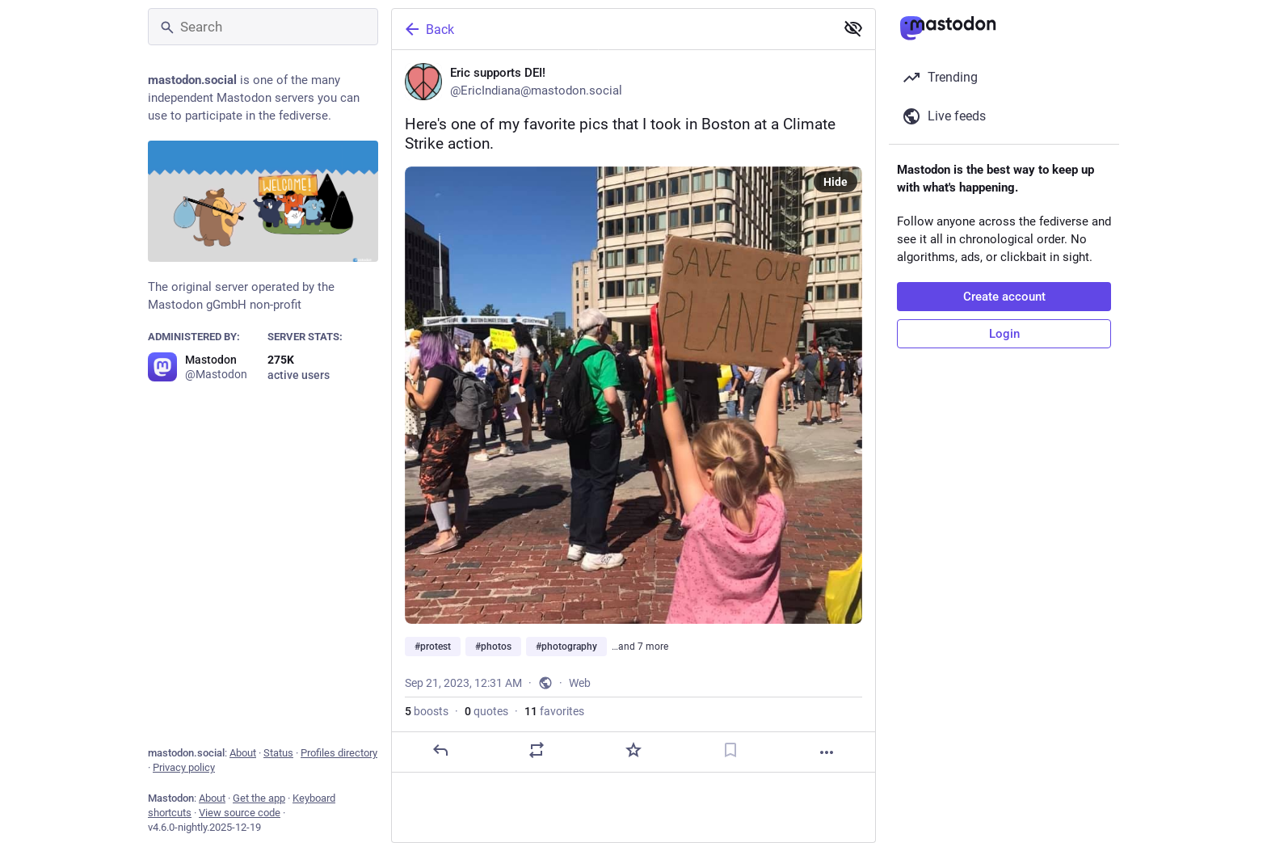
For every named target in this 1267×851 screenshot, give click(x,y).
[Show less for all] (853, 28)
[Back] (611, 29)
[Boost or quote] (536, 750)
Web (580, 682)
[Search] (263, 26)
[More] (826, 752)
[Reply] (440, 750)
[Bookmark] (730, 750)
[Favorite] (633, 750)
